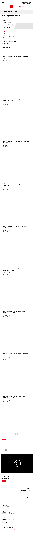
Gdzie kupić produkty (26, 490)
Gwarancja (28, 502)
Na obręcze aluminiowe (11, 34)
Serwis (29, 499)
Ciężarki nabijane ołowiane (10, 30)
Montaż (29, 497)
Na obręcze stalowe (10, 32)
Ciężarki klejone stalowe (10, 24)
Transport (28, 495)
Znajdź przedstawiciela (25, 493)
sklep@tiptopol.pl (9, 519)
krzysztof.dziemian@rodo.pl (11, 529)
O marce (29, 488)
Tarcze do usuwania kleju (9, 41)
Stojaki (4, 20)
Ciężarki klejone (6, 22)
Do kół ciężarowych (9, 36)
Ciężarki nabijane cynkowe (10, 38)
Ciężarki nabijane (6, 28)
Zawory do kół (6, 43)
